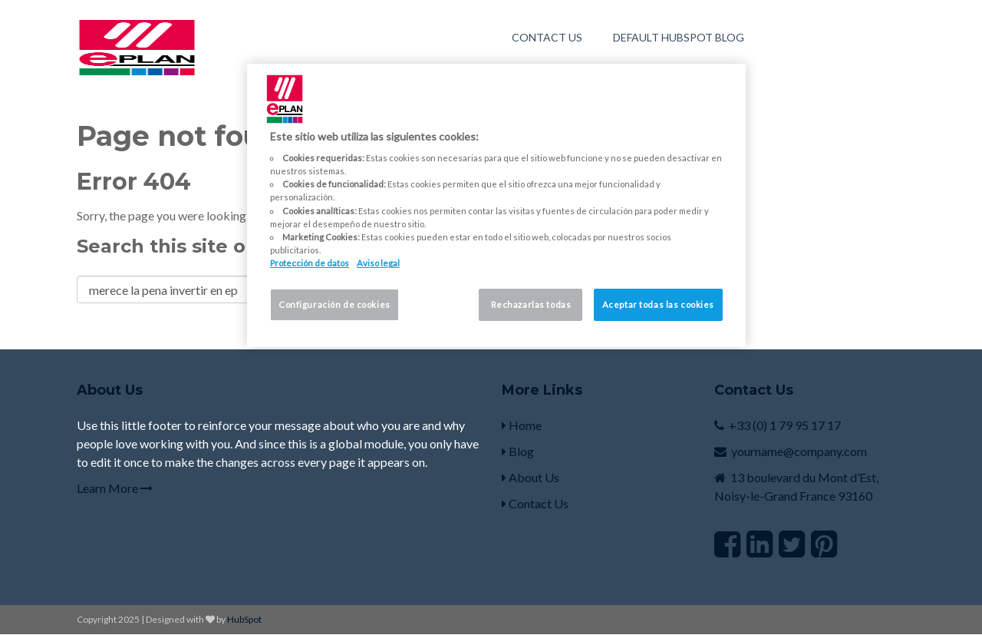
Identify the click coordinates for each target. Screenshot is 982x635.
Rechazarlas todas (531, 304)
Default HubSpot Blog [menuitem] (678, 37)
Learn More (115, 488)
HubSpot (244, 619)
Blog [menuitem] (518, 451)
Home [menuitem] (522, 425)
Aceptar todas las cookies (658, 304)
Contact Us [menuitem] (547, 37)
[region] (496, 205)
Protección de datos (309, 263)
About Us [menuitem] (530, 477)
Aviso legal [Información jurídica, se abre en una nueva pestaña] (378, 263)
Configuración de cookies (334, 304)
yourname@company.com (799, 451)
